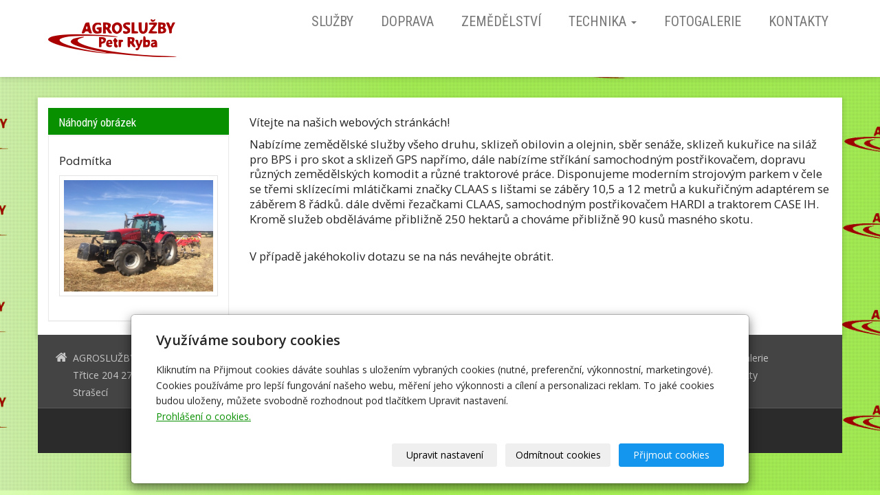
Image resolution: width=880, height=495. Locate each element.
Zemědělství (501, 21)
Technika (603, 21)
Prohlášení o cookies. (203, 416)
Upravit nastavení (444, 454)
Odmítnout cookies (558, 454)
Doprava (407, 21)
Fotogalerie (702, 21)
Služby (332, 21)
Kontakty (798, 21)
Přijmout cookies (671, 454)
